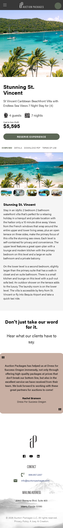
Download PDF (32, 147)
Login (58, 6)
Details (18, 147)
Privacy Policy (21, 521)
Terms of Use (49, 147)
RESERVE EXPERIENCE (31, 136)
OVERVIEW (7, 147)
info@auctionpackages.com (35, 480)
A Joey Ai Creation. (39, 521)
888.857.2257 (35, 474)
